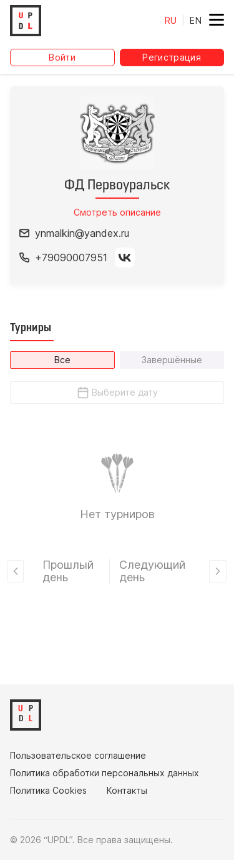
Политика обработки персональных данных (104, 773)
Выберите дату (117, 392)
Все (62, 359)
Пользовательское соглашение (78, 756)
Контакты (127, 791)
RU (171, 20)
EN (196, 20)
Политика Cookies (48, 791)
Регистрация (171, 57)
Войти (62, 57)
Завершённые (172, 359)
